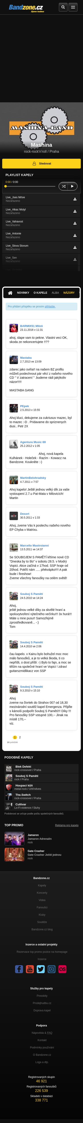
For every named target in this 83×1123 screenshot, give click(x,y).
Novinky (23, 292)
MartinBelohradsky (33, 477)
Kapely (42, 885)
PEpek (24, 406)
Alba (55, 292)
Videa (42, 900)
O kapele (40, 292)
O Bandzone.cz (42, 1054)
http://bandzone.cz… (24, 454)
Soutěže (42, 922)
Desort (24, 513)
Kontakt (42, 1040)
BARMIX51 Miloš (31, 326)
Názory (69, 292)
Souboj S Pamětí (31, 594)
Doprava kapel (41, 1010)
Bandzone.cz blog (41, 929)
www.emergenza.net (29, 723)
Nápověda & (42, 1032)
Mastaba (26, 357)
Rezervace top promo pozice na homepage (42, 951)
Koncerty (42, 892)
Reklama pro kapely (67, 825)
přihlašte (50, 306)
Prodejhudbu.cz (42, 1003)
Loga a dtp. (42, 1062)
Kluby (42, 914)
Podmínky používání (42, 1047)
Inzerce (42, 959)
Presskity (42, 995)
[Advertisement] (41, 58)
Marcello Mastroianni (34, 545)
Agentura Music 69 (33, 442)
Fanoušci (42, 907)
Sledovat (41, 163)
